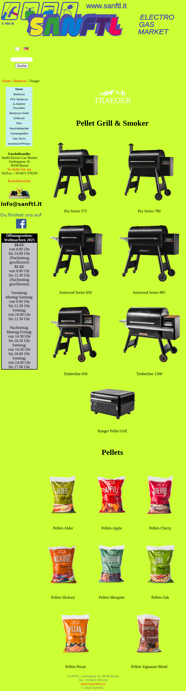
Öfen (19, 123)
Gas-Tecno (19, 138)
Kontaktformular (19, 181)
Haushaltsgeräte (19, 128)
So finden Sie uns (19, 169)
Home (6, 81)
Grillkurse (19, 118)
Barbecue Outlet (19, 113)
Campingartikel (19, 133)
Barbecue (20, 81)
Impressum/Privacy (19, 143)
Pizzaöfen (19, 108)
